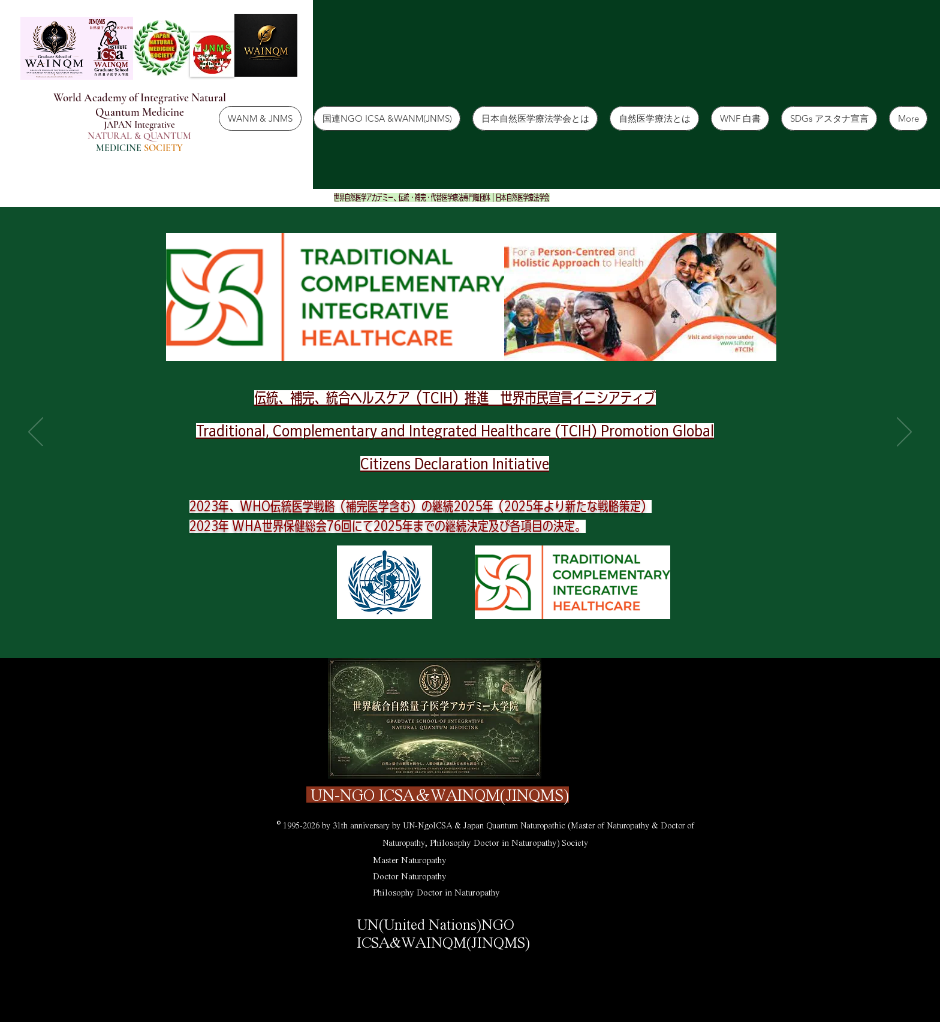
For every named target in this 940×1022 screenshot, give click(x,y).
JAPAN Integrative (139, 125)
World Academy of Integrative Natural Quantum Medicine (139, 105)
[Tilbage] (35, 432)
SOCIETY (163, 148)
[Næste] (904, 432)
